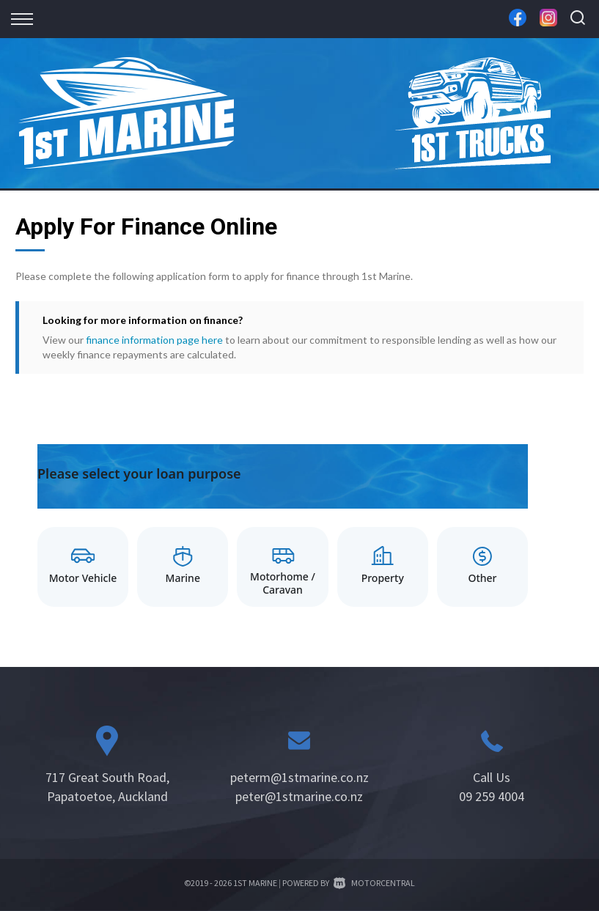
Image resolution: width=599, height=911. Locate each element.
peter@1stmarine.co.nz (299, 796)
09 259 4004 (491, 796)
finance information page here (154, 339)
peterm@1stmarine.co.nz (299, 777)
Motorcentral (374, 882)
